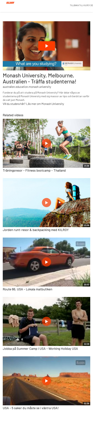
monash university (40, 86)
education (22, 86)
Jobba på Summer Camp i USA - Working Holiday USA (40, 348)
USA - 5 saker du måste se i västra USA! (31, 408)
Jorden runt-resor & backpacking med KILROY (36, 230)
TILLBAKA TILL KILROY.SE (81, 5)
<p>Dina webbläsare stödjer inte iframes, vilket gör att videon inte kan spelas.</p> (46, 45)
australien (9, 86)
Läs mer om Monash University (45, 103)
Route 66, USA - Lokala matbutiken (27, 289)
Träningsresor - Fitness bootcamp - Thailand (34, 170)
